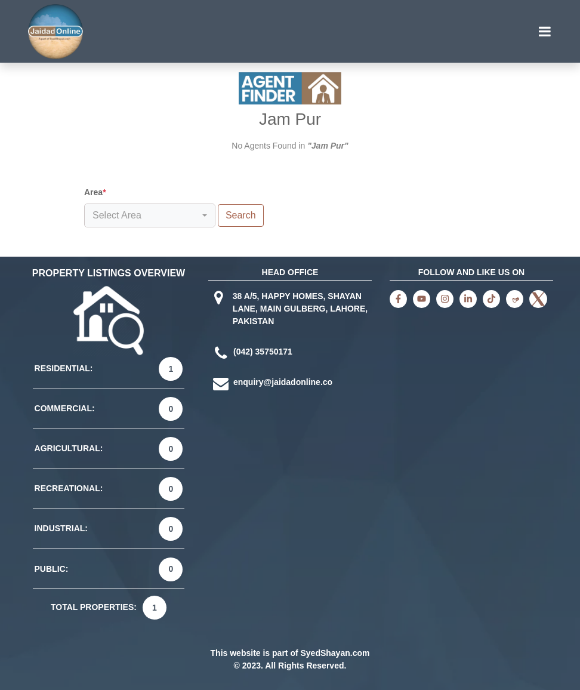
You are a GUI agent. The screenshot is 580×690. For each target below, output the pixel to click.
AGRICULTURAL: (69, 448)
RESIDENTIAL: (64, 368)
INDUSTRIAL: (61, 528)
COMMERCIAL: (65, 408)
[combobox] (150, 215)
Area (95, 192)
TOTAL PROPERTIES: (94, 607)
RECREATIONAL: (69, 488)
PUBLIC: (52, 569)
